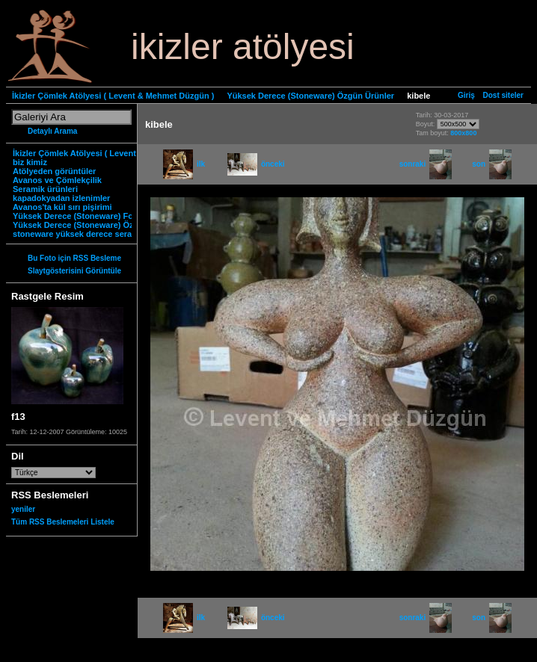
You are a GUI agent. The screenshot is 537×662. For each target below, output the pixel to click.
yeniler (23, 509)
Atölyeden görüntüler (54, 171)
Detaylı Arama (52, 131)
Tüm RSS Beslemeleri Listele (62, 522)
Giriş (466, 95)
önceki (256, 164)
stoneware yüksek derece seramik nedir (90, 233)
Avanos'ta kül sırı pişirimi (62, 206)
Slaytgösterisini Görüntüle (74, 271)
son (492, 164)
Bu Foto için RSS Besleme (74, 258)
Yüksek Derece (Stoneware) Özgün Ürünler (310, 95)
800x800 (463, 133)
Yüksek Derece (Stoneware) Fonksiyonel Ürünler (108, 215)
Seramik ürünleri (45, 189)
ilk (184, 164)
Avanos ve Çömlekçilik (57, 180)
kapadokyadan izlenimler (61, 198)
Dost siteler (503, 95)
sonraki (425, 164)
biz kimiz (30, 162)
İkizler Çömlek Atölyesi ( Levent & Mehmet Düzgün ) (113, 95)
